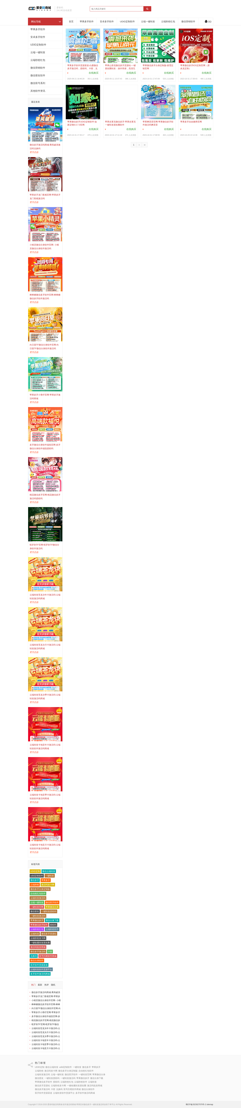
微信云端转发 (48, 871)
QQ (208, 21)
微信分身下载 (52, 920)
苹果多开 (45, 880)
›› (144, 145)
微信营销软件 (37, 67)
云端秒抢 (34, 884)
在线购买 (94, 73)
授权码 (53, 925)
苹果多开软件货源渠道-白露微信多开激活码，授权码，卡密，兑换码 (82, 68)
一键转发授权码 (48, 911)
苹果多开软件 (37, 29)
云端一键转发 (37, 52)
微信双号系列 (37, 83)
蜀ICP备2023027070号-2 (196, 1104)
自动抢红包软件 (37, 893)
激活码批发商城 (37, 947)
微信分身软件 (36, 960)
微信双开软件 (52, 902)
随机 (53, 985)
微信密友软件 (37, 75)
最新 (40, 985)
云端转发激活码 (37, 898)
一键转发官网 (36, 907)
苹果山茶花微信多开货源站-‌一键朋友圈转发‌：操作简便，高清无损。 (120, 68)
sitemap (210, 1104)
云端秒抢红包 (37, 60)
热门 (33, 985)
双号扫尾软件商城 (47, 956)
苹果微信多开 (36, 920)
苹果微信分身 (52, 907)
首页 (71, 21)
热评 (46, 985)
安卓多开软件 (37, 37)
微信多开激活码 (37, 951)
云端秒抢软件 (52, 929)
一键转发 (49, 875)
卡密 (50, 951)
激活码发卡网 (47, 884)
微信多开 (34, 880)
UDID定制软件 (38, 44)
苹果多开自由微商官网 (191, 121)
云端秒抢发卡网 (37, 938)
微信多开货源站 (48, 933)
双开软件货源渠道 (39, 965)
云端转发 (34, 933)
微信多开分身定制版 (40, 889)
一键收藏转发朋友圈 (40, 942)
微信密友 (34, 911)
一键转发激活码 (37, 916)
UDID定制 (35, 871)
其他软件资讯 (37, 91)
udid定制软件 (36, 875)
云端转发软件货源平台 (41, 969)
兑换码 (33, 956)
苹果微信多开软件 (39, 925)
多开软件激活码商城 (40, 974)
